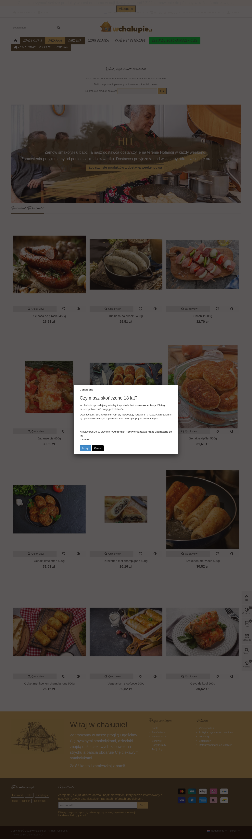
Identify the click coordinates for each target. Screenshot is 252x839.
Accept (85, 448)
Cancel (97, 448)
